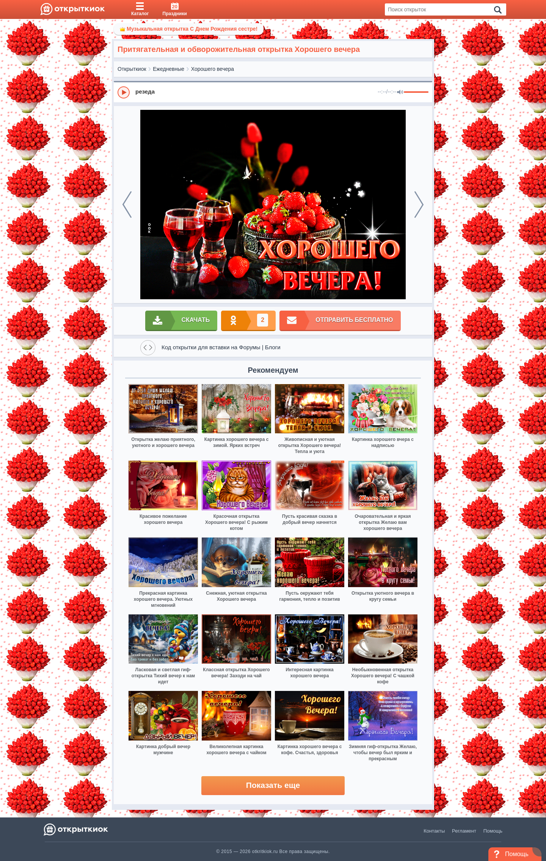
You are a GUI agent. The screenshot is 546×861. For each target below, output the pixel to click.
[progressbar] (416, 92)
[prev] (127, 204)
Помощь (492, 831)
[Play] (124, 92)
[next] (419, 204)
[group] (273, 92)
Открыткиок (132, 69)
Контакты (434, 831)
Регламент (464, 831)
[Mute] (400, 92)
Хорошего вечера (212, 69)
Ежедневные (168, 69)
